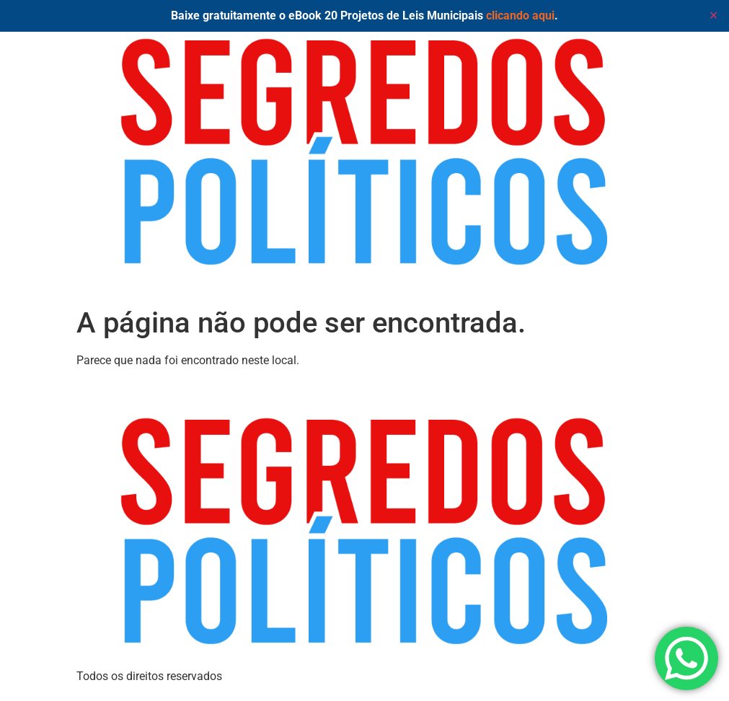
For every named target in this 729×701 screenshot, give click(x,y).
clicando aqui (520, 15)
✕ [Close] (713, 15)
